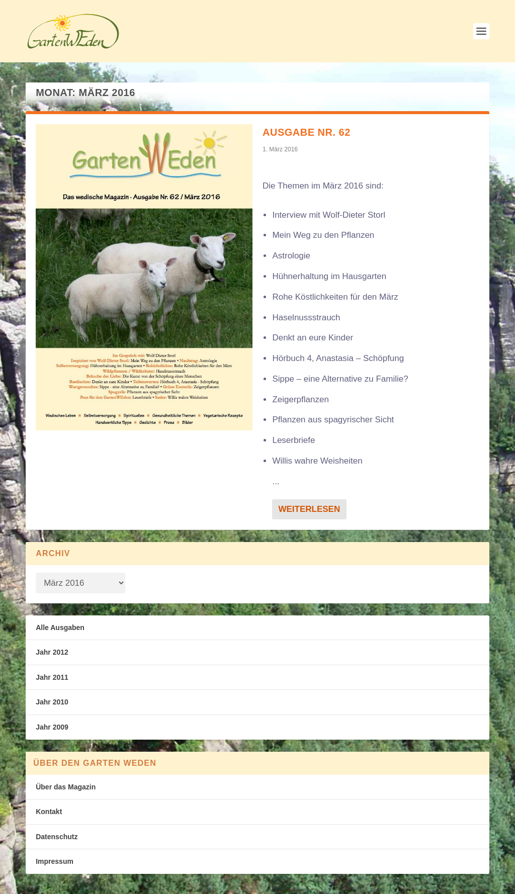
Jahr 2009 (52, 727)
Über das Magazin (66, 787)
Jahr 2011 (52, 677)
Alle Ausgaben (60, 627)
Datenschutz (56, 837)
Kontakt (49, 812)
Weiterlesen (309, 509)
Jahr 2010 (52, 702)
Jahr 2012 (52, 652)
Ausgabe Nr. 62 (307, 132)
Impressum (54, 861)
